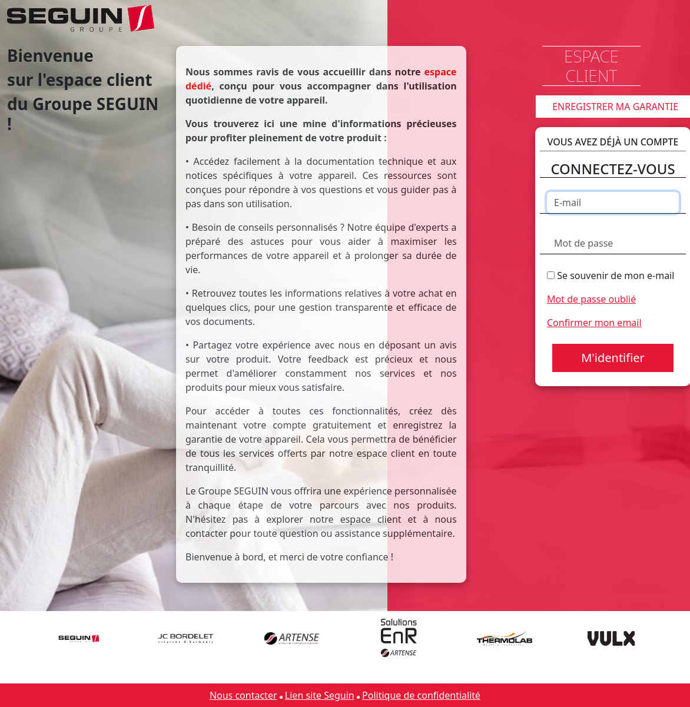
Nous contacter (243, 695)
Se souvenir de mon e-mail (610, 275)
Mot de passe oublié (591, 299)
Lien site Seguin (319, 695)
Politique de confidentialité (421, 695)
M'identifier (613, 358)
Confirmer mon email (594, 322)
